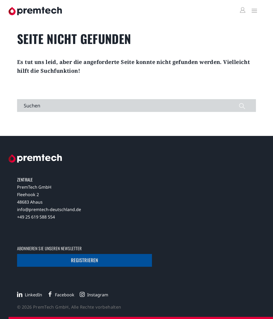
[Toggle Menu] (253, 10)
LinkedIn (33, 295)
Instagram (97, 295)
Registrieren (84, 260)
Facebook (64, 295)
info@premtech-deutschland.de (49, 209)
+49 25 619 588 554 (36, 217)
